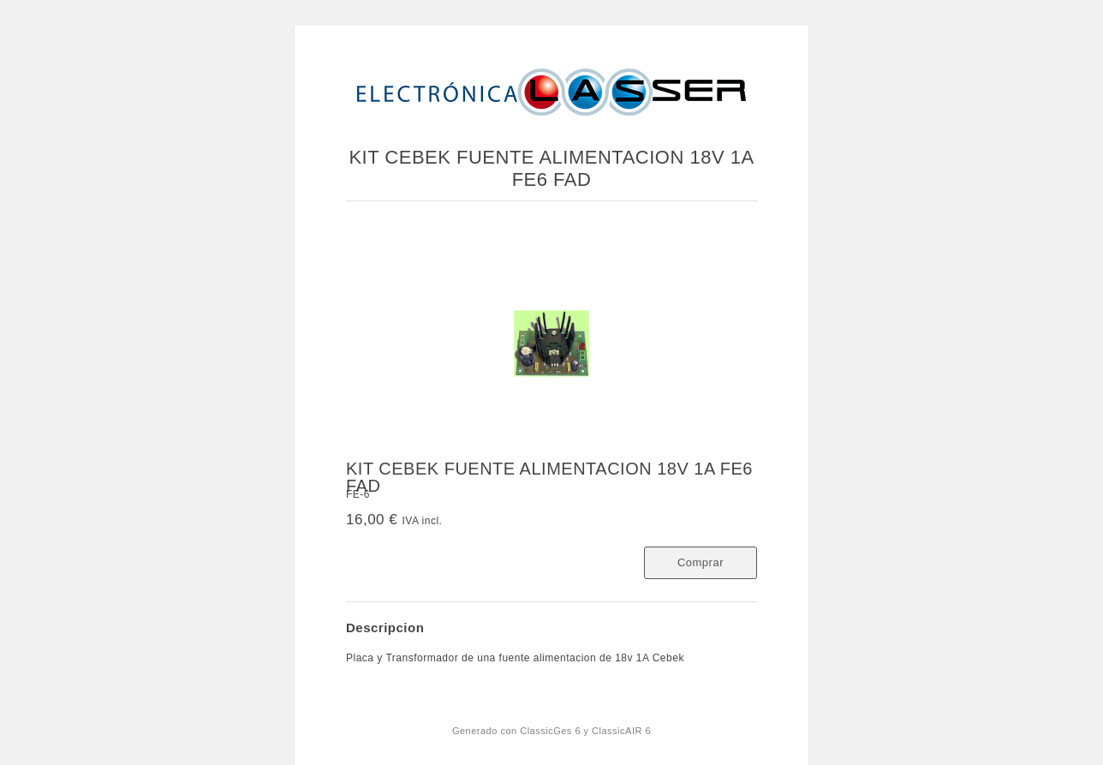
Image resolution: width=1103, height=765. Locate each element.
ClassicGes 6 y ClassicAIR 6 (585, 731)
